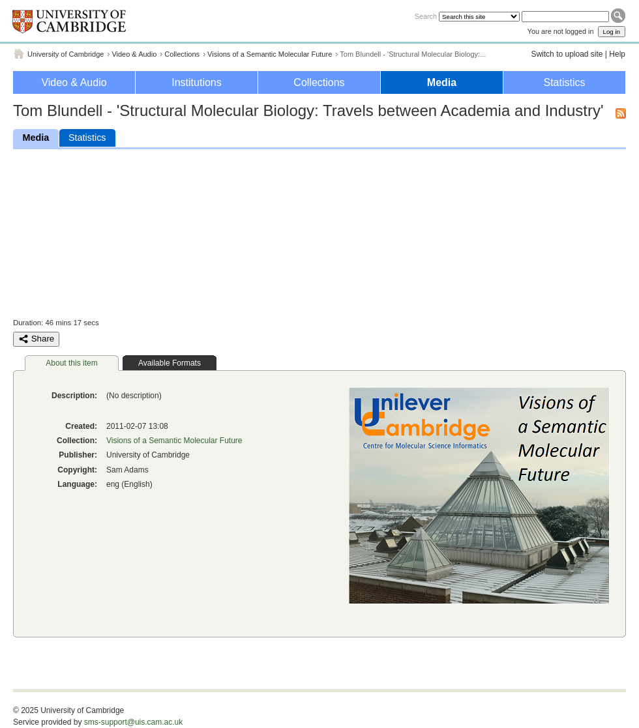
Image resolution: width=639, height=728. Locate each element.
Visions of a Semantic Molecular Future (269, 54)
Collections (182, 54)
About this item (71, 363)
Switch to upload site (566, 54)
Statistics (564, 82)
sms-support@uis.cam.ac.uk (133, 722)
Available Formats (169, 363)
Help (617, 54)
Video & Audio (133, 54)
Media (441, 82)
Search (426, 16)
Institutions (196, 82)
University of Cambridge (65, 54)
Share (36, 339)
